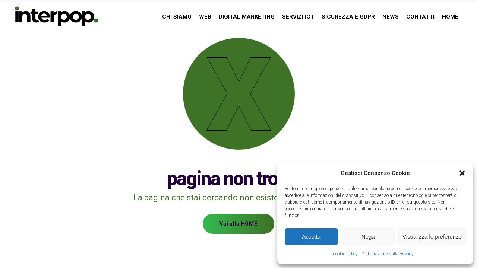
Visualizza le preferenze (432, 236)
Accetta (311, 236)
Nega (368, 236)
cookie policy (345, 253)
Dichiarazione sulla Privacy (387, 253)
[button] (462, 173)
